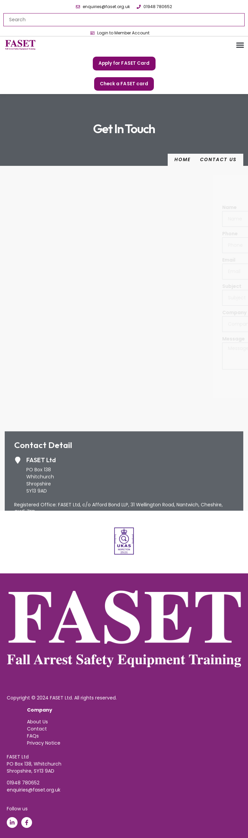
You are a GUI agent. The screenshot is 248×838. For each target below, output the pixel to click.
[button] (240, 45)
